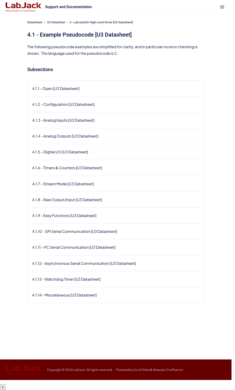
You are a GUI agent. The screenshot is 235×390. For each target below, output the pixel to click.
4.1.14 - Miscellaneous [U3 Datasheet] (64, 295)
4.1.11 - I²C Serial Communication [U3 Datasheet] (74, 247)
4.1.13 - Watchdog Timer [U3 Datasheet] (66, 279)
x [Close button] (3, 386)
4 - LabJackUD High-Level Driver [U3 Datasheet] (101, 22)
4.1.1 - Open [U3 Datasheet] (55, 88)
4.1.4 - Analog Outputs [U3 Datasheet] (65, 136)
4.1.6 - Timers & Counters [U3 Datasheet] (67, 167)
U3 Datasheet (56, 22)
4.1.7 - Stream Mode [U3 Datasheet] (63, 183)
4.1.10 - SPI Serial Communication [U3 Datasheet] (74, 231)
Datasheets (35, 22)
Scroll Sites (142, 370)
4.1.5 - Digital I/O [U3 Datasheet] (60, 151)
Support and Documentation (68, 7)
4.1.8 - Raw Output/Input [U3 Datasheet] (67, 199)
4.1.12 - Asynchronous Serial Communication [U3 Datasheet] (84, 263)
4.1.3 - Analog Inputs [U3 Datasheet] (63, 120)
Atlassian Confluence (168, 370)
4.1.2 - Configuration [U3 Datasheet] (63, 104)
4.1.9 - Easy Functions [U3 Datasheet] (64, 215)
